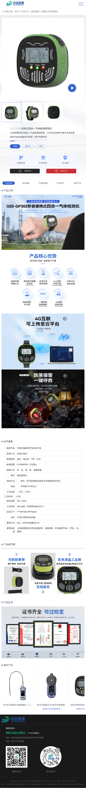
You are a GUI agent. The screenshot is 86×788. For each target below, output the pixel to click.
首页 (17, 11)
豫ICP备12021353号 (70, 781)
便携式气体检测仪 (50, 11)
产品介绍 (8, 183)
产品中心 (25, 11)
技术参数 (25, 183)
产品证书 (60, 183)
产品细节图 (42, 183)
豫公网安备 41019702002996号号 (72, 784)
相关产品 (77, 183)
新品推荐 (35, 11)
